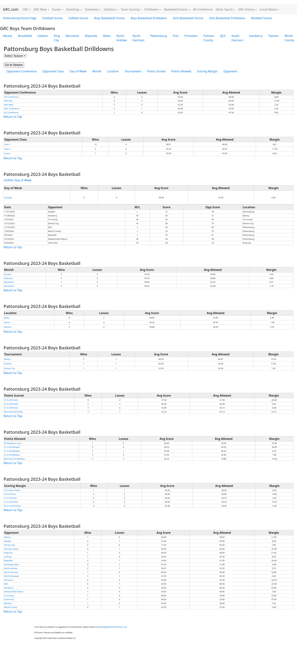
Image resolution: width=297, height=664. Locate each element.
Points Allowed (181, 71)
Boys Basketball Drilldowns (149, 18)
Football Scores (52, 18)
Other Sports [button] (224, 9)
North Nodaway (11, 576)
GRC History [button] (246, 9)
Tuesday (8, 197)
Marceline (72, 36)
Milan (107, 36)
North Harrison (138, 38)
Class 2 (7, 148)
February (8, 278)
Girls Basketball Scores (188, 18)
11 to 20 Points (11, 501)
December (9, 286)
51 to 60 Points (11, 407)
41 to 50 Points (11, 404)
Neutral (7, 326)
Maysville (91, 36)
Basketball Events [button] (176, 9)
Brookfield (25, 36)
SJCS (223, 36)
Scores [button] (56, 9)
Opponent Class (53, 71)
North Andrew (121, 38)
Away (6, 317)
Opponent (230, 71)
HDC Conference (12, 108)
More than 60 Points (13, 411)
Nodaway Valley (11, 564)
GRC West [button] (40, 9)
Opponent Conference (22, 71)
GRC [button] (25, 9)
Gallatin (43, 36)
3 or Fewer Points (12, 490)
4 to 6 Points (10, 494)
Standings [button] (73, 9)
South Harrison (237, 38)
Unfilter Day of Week (17, 180)
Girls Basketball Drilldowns (227, 18)
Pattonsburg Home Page (19, 18)
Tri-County (9, 595)
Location (113, 71)
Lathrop (7, 556)
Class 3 (7, 153)
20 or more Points (12, 505)
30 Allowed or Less (12, 443)
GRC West (8, 104)
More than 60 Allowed (14, 458)
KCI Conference (11, 112)
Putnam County (208, 38)
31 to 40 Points (11, 400)
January (7, 274)
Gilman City (9, 368)
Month (96, 71)
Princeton (191, 36)
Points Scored (156, 71)
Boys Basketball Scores (109, 18)
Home (7, 322)
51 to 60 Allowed (12, 454)
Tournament (132, 71)
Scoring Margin (207, 71)
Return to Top (13, 117)
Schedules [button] (91, 9)
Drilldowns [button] (151, 9)
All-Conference (203, 9)
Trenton (273, 36)
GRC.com (10, 9)
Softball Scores (78, 18)
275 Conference (11, 97)
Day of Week (78, 71)
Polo (176, 36)
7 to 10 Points (10, 498)
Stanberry (255, 36)
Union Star (9, 599)
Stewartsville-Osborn (13, 591)
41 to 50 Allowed (12, 451)
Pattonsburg (158, 36)
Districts (8, 363)
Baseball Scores (261, 18)
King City (57, 38)
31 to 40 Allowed (12, 447)
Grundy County (11, 548)
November (9, 282)
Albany (7, 36)
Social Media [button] (268, 9)
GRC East (8, 100)
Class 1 (7, 144)
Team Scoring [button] (130, 9)
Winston (8, 603)
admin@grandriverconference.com (113, 627)
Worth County (10, 607)
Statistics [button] (110, 9)
